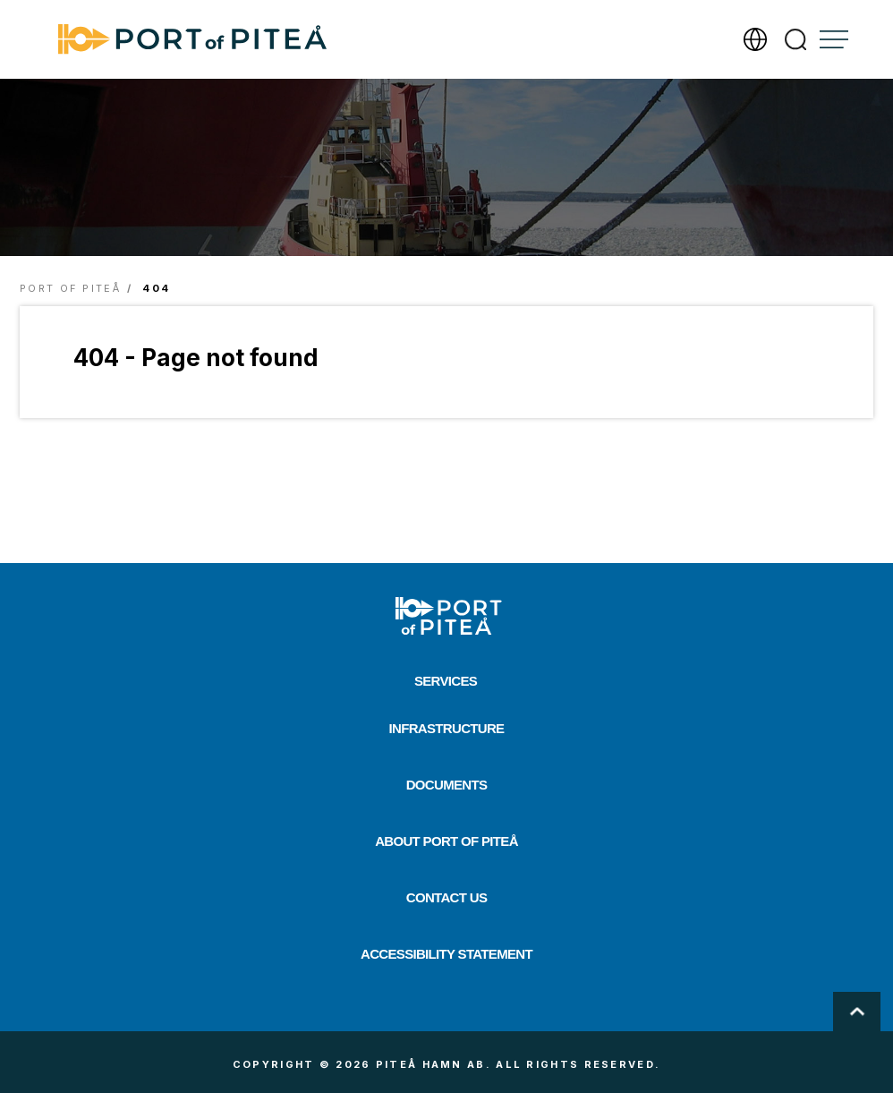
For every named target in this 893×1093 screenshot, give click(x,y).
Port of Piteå (70, 288)
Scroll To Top (856, 1011)
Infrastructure (447, 728)
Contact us (446, 897)
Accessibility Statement (446, 953)
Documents (447, 784)
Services (445, 680)
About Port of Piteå (446, 841)
